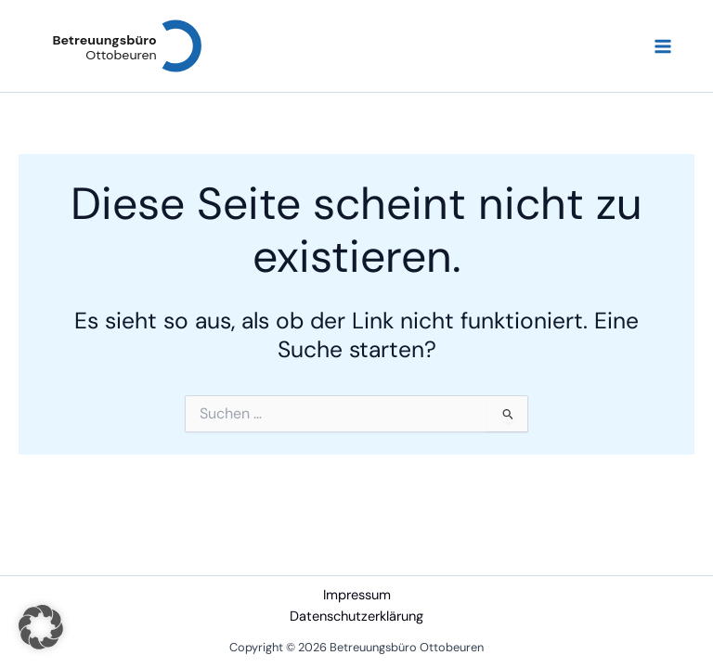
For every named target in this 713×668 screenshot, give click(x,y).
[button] (41, 627)
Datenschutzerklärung (356, 616)
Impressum (357, 595)
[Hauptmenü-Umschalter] (662, 46)
